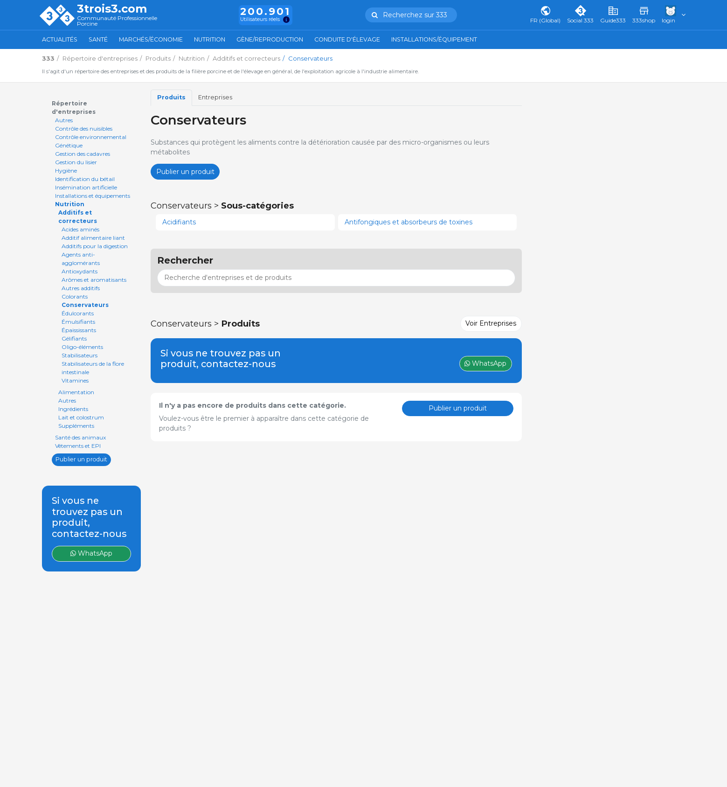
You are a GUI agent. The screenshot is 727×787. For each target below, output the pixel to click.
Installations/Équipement (434, 39)
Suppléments (76, 425)
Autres (64, 120)
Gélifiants (74, 338)
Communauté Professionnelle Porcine (117, 21)
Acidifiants (179, 222)
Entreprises (215, 97)
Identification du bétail (85, 178)
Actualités (59, 39)
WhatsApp (91, 553)
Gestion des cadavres (82, 153)
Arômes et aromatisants (94, 279)
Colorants (75, 296)
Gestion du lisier (76, 162)
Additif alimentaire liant (93, 237)
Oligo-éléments (82, 346)
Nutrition (209, 39)
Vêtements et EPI (78, 445)
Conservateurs (85, 304)
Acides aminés (80, 229)
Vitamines (75, 380)
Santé (98, 39)
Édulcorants (78, 313)
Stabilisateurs (79, 355)
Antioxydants (79, 271)
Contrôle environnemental (90, 136)
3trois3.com (112, 8)
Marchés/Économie (151, 39)
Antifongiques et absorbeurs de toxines (408, 222)
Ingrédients (73, 408)
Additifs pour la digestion (95, 246)
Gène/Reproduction (269, 39)
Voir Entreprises (490, 323)
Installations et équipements (92, 195)
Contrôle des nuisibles (83, 128)
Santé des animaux (80, 437)
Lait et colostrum (81, 417)
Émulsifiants (78, 321)
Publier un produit (81, 459)
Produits (171, 97)
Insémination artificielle (86, 187)
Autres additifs (81, 288)
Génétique (69, 145)
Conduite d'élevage (347, 39)
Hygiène (66, 170)
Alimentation (76, 392)
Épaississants (79, 330)
